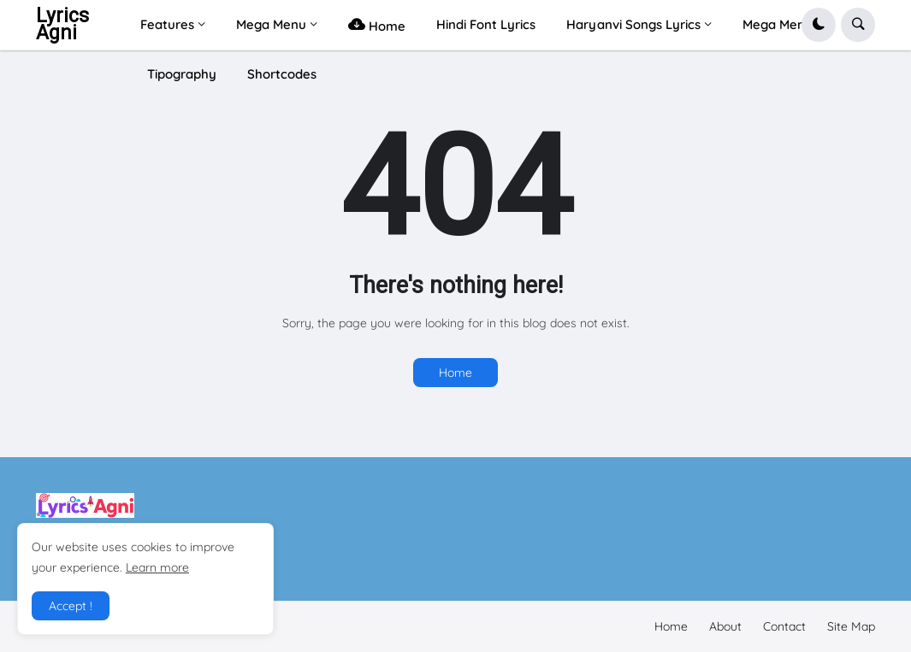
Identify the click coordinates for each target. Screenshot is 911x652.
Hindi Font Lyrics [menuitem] (485, 24)
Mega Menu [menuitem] (271, 24)
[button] (819, 25)
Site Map (851, 626)
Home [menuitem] (376, 24)
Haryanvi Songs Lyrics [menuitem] (633, 24)
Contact (784, 626)
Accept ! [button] (70, 606)
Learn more (157, 567)
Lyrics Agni (62, 24)
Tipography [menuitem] (181, 74)
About (725, 626)
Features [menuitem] (167, 24)
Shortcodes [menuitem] (281, 74)
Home (455, 372)
